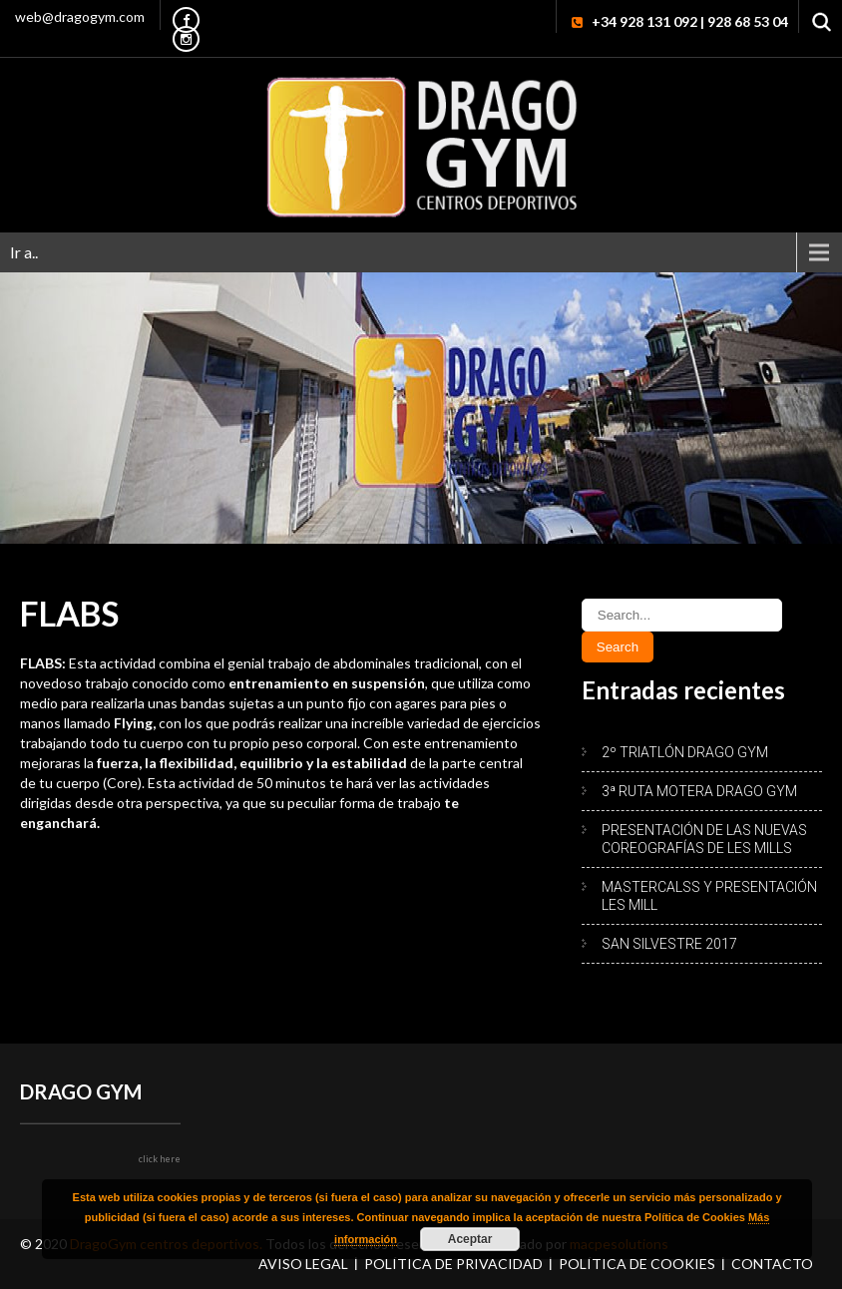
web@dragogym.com (80, 16)
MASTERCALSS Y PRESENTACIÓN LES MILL (709, 896)
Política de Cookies (637, 1263)
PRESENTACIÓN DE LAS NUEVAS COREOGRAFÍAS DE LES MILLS (704, 839)
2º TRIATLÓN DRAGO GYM (685, 752)
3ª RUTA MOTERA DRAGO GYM (699, 791)
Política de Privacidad (453, 1263)
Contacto (772, 1263)
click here (160, 1158)
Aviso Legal (303, 1263)
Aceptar (470, 1239)
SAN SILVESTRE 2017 (669, 944)
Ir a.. (24, 251)
